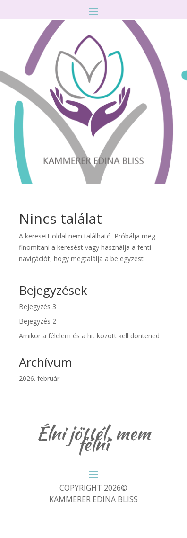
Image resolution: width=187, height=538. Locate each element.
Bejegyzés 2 (37, 321)
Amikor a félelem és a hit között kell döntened (89, 335)
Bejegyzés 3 (37, 306)
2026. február (39, 378)
